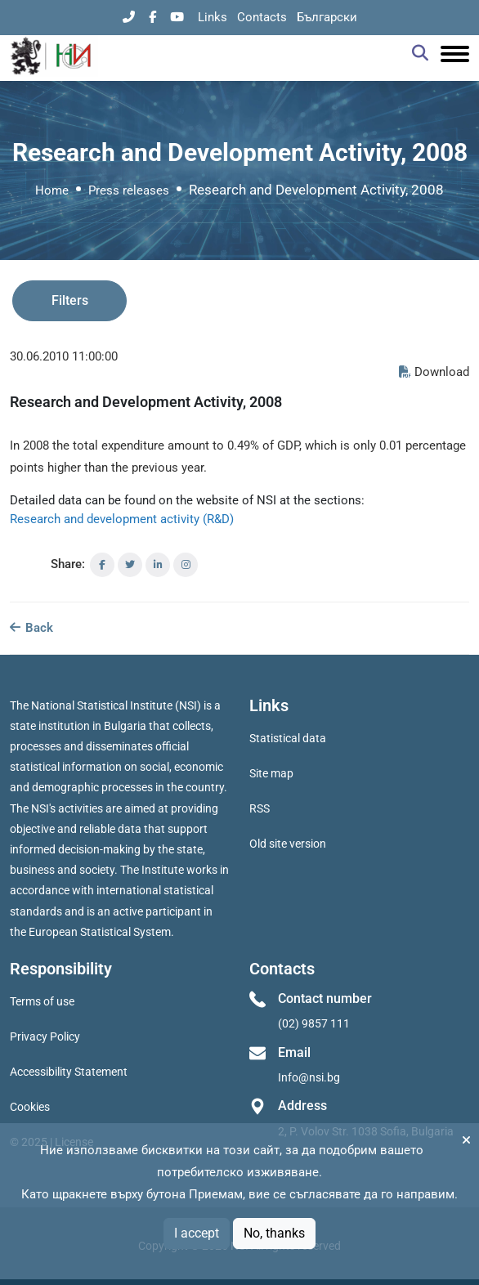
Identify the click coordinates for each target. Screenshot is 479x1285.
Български (327, 17)
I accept (196, 1233)
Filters (69, 300)
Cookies (30, 1106)
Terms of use (42, 1001)
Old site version (287, 843)
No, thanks (274, 1233)
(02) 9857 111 (314, 1023)
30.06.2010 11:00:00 (64, 356)
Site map (271, 773)
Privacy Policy (45, 1036)
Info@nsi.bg (309, 1077)
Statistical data (287, 738)
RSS (259, 808)
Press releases (128, 190)
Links (212, 17)
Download (434, 372)
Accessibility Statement (69, 1071)
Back (31, 627)
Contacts (262, 17)
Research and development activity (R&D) (122, 519)
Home (52, 190)
